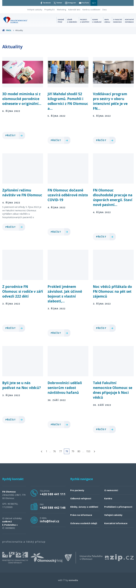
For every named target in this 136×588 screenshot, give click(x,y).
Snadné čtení (61, 20)
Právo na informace (81, 515)
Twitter (57, 3)
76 (54, 451)
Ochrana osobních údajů (83, 523)
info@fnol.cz (49, 521)
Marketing (61, 9)
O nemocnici (111, 490)
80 (79, 451)
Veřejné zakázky (34, 9)
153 (88, 451)
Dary (104, 9)
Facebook (43, 3)
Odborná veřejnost (80, 498)
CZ (96, 3)
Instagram (71, 3)
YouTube (86, 3)
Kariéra (108, 498)
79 (72, 451)
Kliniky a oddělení (96, 20)
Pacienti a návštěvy (84, 20)
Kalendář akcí (74, 9)
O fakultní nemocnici (117, 20)
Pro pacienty (77, 490)
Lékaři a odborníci (72, 20)
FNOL (8, 30)
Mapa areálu (107, 20)
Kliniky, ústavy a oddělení (84, 506)
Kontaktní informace (129, 20)
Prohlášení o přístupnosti (118, 506)
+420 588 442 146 (53, 507)
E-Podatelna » (10, 524)
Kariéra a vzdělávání (91, 9)
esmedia (73, 580)
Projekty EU (49, 9)
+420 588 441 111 (53, 494)
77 (60, 451)
